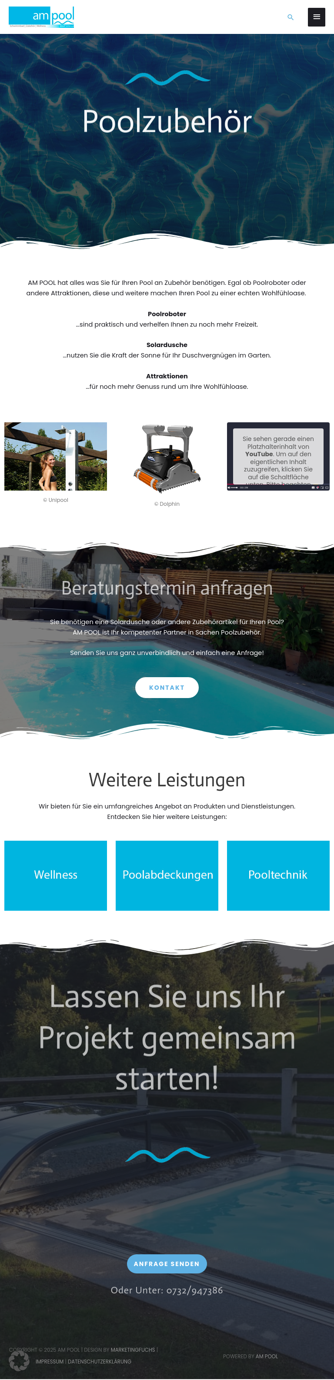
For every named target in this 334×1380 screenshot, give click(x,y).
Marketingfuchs (133, 1350)
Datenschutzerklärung (99, 1361)
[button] (291, 17)
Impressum (49, 1361)
